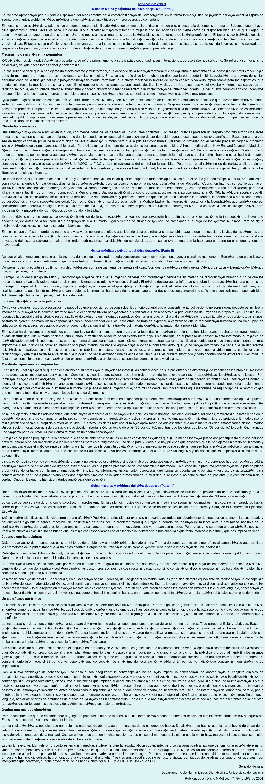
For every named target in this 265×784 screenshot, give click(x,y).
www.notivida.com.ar (152, 4)
